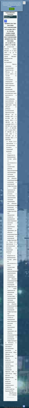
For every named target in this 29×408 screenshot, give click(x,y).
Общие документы (8, 17)
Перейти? (14, 6)
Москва (6, 16)
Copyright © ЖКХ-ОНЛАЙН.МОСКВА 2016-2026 (13, 407)
